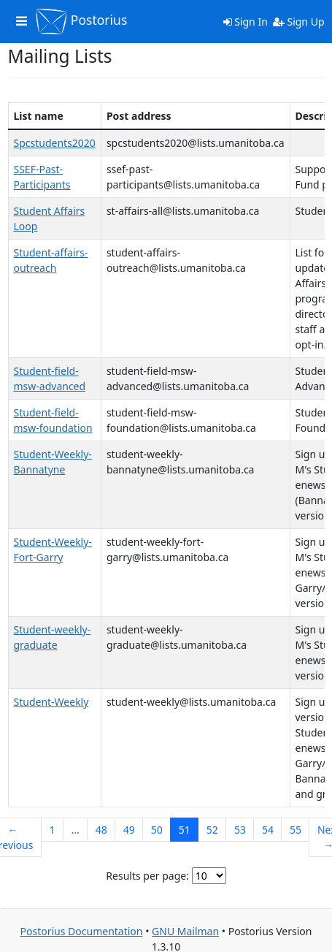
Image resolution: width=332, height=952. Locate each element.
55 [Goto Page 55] (295, 830)
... (75, 830)
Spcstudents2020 (55, 143)
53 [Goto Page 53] (240, 830)
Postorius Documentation (81, 931)
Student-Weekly (51, 702)
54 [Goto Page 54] (268, 830)
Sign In (245, 21)
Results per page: (147, 876)
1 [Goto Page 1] (52, 830)
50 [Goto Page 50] (157, 830)
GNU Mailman (185, 931)
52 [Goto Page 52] (212, 830)
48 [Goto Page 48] (101, 830)
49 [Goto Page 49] (129, 830)
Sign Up (299, 21)
